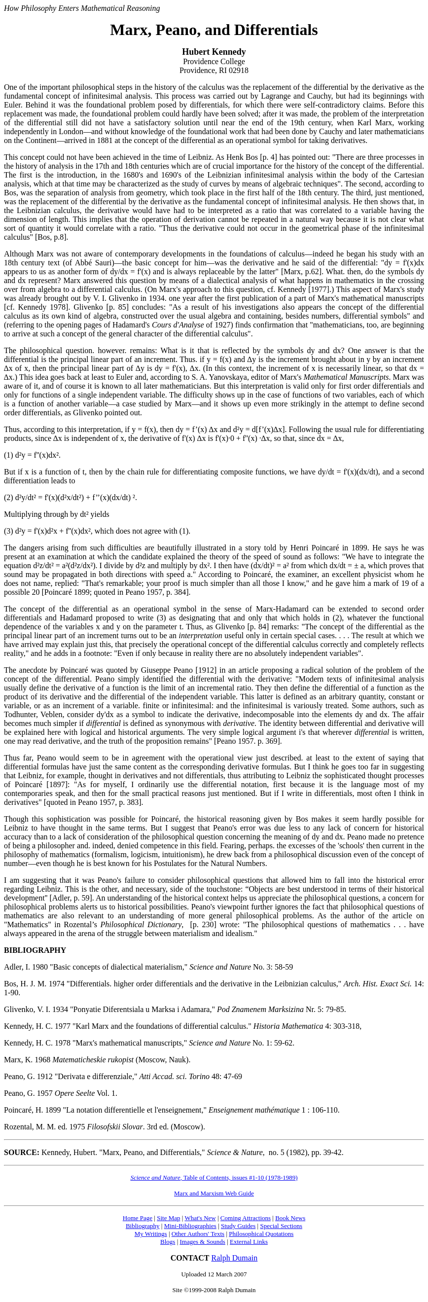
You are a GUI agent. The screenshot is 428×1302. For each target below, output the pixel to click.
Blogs (167, 1241)
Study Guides (238, 1226)
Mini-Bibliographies (190, 1226)
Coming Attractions (245, 1218)
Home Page (137, 1218)
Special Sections (281, 1226)
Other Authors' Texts (198, 1233)
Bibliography (143, 1226)
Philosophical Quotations (261, 1233)
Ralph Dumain (235, 1258)
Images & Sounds (202, 1241)
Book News (290, 1218)
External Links (249, 1241)
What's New (199, 1218)
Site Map (168, 1218)
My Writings (151, 1233)
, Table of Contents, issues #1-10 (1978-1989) (213, 1177)
